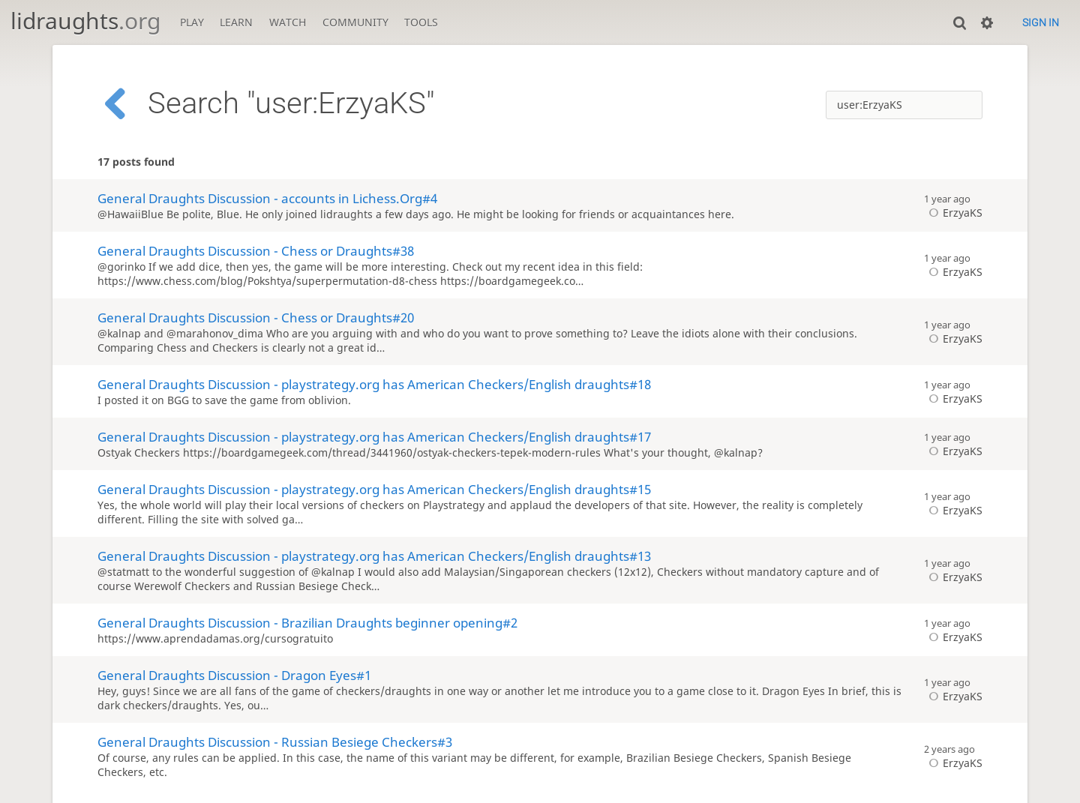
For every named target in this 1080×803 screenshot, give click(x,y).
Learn (236, 22)
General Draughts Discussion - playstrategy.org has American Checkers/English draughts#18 (374, 384)
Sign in (1040, 22)
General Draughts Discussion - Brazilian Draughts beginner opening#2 (308, 622)
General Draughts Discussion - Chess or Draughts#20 (256, 317)
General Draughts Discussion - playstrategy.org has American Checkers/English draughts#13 (374, 556)
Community (355, 22)
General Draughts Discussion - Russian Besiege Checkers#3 (275, 742)
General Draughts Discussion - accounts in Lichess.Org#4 (267, 198)
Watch (287, 22)
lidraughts (85, 20)
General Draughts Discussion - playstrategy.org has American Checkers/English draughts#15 (374, 489)
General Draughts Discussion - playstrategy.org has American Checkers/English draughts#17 (374, 436)
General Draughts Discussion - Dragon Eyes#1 (234, 675)
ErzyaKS (953, 212)
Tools (421, 22)
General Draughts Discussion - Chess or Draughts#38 (256, 250)
